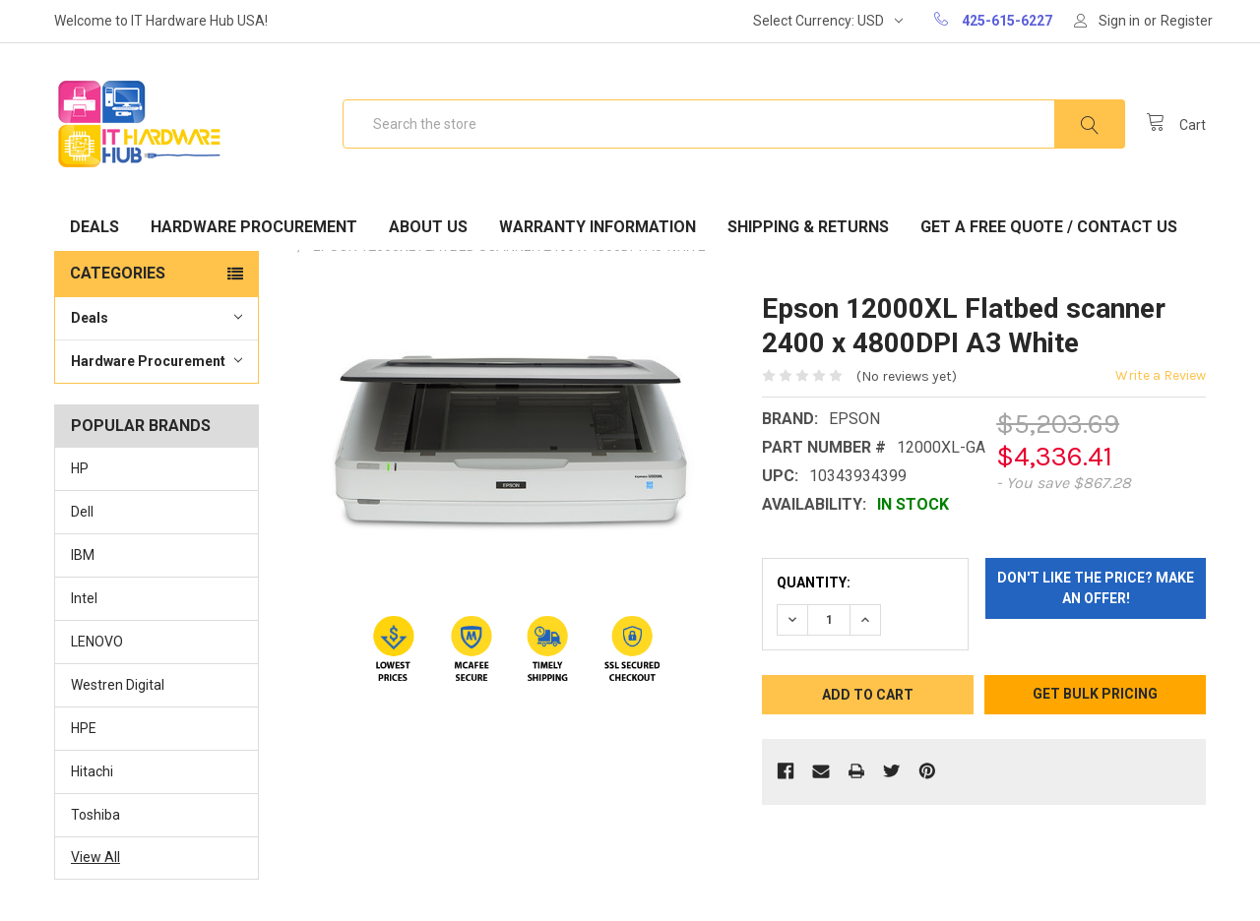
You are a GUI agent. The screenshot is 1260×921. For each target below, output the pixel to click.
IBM (82, 555)
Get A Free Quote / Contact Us (1048, 226)
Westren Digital (117, 685)
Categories (117, 273)
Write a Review (1160, 375)
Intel (84, 598)
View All (95, 857)
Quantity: (813, 582)
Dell (82, 512)
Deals (94, 226)
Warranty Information (597, 226)
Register (1187, 21)
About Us (428, 226)
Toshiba (95, 815)
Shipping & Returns (808, 226)
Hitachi (92, 771)
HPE (83, 728)
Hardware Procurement (254, 226)
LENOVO (97, 641)
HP (80, 468)
